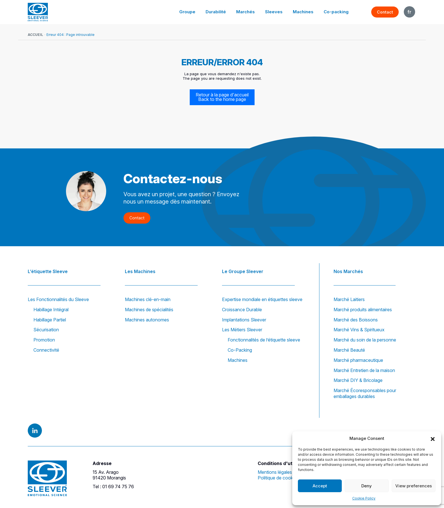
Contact (385, 12)
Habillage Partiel (49, 320)
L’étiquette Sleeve (48, 271)
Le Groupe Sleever (242, 271)
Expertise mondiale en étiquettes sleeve (262, 299)
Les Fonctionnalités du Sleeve (58, 299)
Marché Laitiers (349, 299)
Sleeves (276, 11)
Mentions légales (275, 472)
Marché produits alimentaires (363, 309)
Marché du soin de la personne (365, 340)
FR (409, 12)
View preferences (413, 485)
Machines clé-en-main (147, 299)
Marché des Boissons (356, 320)
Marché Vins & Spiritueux (359, 330)
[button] (433, 438)
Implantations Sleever (244, 320)
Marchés (249, 11)
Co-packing (337, 11)
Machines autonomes (147, 320)
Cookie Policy (363, 498)
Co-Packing (240, 350)
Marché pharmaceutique (358, 360)
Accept (320, 485)
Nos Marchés (348, 271)
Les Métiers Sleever (242, 330)
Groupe (192, 11)
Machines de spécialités (149, 309)
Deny (366, 485)
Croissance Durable (242, 309)
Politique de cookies (278, 478)
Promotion (44, 340)
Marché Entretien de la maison (364, 370)
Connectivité (46, 350)
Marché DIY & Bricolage (358, 380)
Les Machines (140, 271)
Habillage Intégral (51, 309)
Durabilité (220, 11)
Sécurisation (46, 330)
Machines (305, 11)
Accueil (35, 35)
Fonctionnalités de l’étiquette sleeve (264, 340)
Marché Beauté (349, 350)
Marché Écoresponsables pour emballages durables (365, 393)
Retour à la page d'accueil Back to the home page (222, 97)
